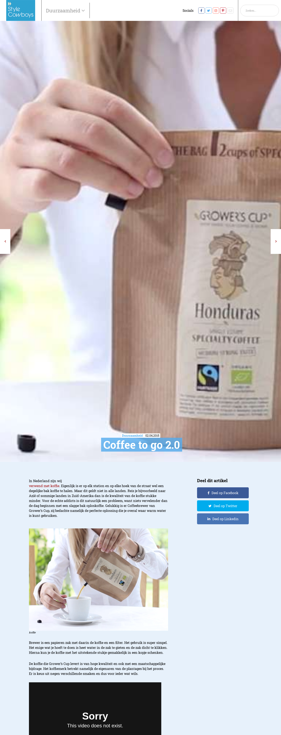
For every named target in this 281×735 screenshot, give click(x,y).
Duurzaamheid (63, 10)
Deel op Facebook (225, 493)
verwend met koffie (44, 486)
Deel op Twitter (225, 506)
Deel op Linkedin (225, 519)
